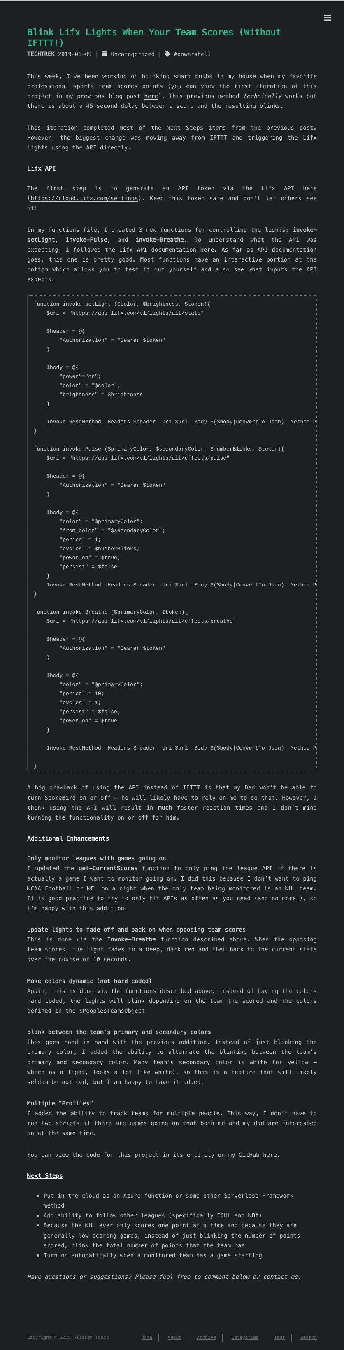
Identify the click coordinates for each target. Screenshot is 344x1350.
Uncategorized (132, 54)
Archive (206, 1338)
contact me (280, 1276)
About (174, 1338)
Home (146, 1338)
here (151, 96)
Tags (279, 1338)
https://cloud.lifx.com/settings (84, 198)
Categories (244, 1338)
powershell (194, 54)
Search (308, 1338)
